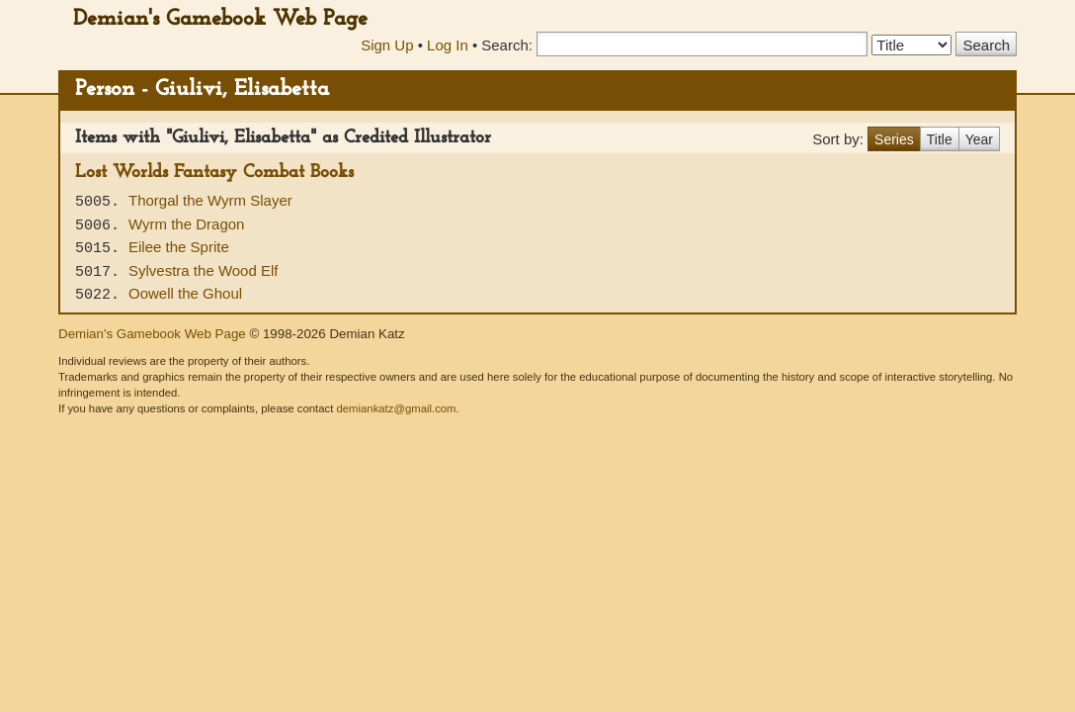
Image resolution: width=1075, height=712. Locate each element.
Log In (447, 45)
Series (894, 139)
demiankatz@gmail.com (395, 408)
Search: (507, 45)
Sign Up (387, 45)
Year (979, 139)
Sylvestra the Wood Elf (203, 270)
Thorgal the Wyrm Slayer (210, 200)
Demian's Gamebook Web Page (220, 19)
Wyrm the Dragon (186, 224)
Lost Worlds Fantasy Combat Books (214, 172)
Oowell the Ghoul (185, 293)
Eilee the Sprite (178, 246)
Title (939, 139)
